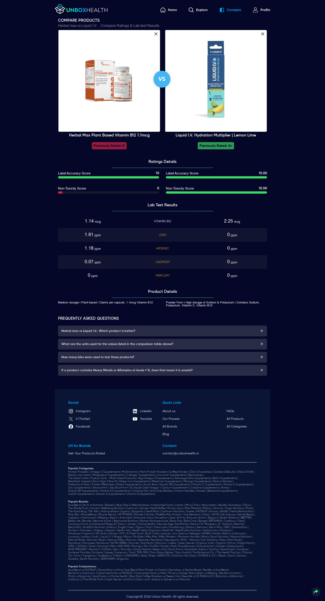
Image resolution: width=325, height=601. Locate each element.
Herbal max (67, 26)
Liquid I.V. (89, 26)
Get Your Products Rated (86, 453)
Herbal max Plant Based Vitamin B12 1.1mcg (109, 135)
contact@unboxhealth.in (180, 453)
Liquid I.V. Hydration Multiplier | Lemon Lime (216, 135)
